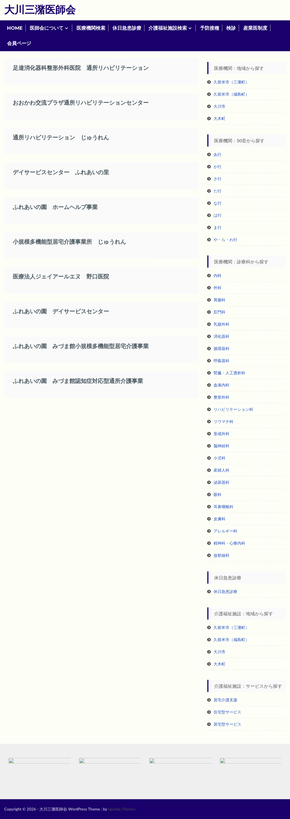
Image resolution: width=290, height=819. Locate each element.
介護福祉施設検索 (167, 28)
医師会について (46, 28)
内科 (217, 275)
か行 (217, 166)
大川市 (219, 106)
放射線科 (221, 555)
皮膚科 (219, 518)
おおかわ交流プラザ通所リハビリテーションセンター (81, 103)
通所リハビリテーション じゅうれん (61, 138)
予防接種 (209, 28)
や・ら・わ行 (225, 239)
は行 (217, 215)
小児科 (219, 457)
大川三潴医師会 (40, 9)
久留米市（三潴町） (231, 81)
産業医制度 (255, 28)
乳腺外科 (221, 324)
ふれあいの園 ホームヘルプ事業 (55, 208)
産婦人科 (221, 470)
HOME (15, 28)
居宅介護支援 (225, 699)
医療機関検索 (90, 28)
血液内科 (221, 384)
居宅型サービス (227, 724)
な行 (217, 203)
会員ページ (19, 43)
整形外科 (221, 397)
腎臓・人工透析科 (229, 372)
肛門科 (219, 311)
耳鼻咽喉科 (223, 506)
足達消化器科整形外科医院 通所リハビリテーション (81, 68)
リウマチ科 (223, 421)
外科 (217, 287)
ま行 (217, 227)
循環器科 (221, 348)
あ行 (217, 154)
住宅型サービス (227, 712)
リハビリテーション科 (233, 409)
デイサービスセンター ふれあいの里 (61, 173)
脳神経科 (221, 445)
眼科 (217, 494)
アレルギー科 (225, 530)
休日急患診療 (126, 28)
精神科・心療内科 (229, 543)
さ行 (217, 178)
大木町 (219, 118)
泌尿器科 (221, 482)
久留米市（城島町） (231, 94)
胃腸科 (219, 299)
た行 (217, 190)
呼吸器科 (221, 360)
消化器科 (221, 336)
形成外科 (221, 433)
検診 (231, 28)
